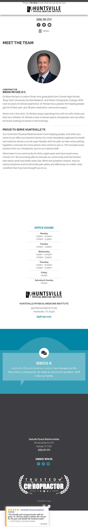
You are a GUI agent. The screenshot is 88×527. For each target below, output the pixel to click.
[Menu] (44, 31)
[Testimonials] (44, 367)
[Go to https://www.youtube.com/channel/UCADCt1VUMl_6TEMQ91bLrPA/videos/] (48, 464)
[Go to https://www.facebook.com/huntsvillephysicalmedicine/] (38, 464)
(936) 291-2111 (44, 19)
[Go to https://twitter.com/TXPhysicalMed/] (43, 464)
